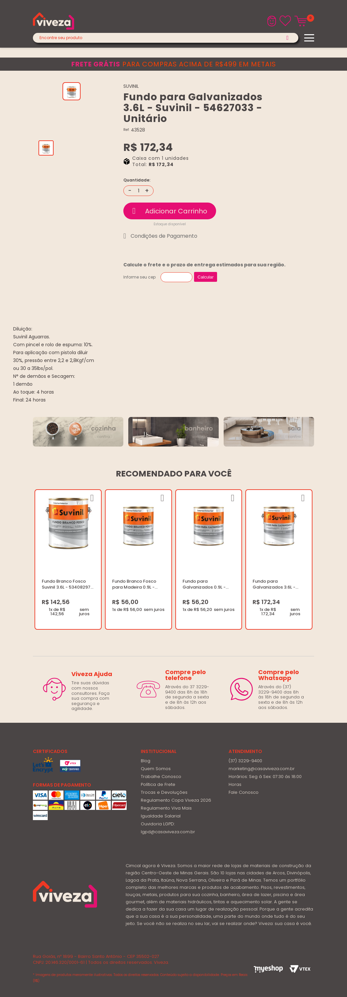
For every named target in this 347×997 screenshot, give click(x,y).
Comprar (169, 211)
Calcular (206, 277)
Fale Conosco (244, 792)
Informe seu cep (139, 277)
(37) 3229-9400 (245, 761)
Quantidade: (136, 180)
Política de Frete (158, 784)
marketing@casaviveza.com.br (262, 769)
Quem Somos (156, 769)
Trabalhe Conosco (161, 776)
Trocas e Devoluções (164, 792)
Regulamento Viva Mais (166, 808)
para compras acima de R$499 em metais (173, 64)
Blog (145, 761)
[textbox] (165, 38)
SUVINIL (131, 86)
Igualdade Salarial (161, 816)
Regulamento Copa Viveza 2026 (176, 800)
